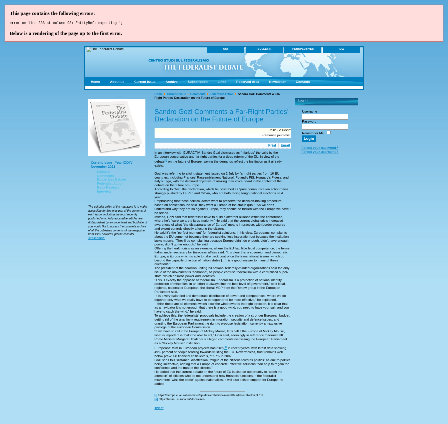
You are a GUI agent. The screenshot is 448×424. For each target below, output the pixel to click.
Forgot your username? (319, 152)
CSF (226, 49)
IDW (341, 49)
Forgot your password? (319, 148)
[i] (156, 396)
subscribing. (96, 239)
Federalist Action (222, 95)
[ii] (156, 400)
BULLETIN (264, 49)
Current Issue (176, 95)
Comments (198, 95)
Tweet (159, 409)
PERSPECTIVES (303, 49)
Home (159, 95)
